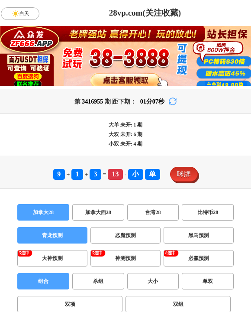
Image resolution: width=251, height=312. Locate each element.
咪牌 (184, 174)
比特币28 (207, 212)
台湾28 (153, 212)
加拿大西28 (98, 212)
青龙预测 (52, 235)
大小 (153, 281)
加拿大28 (43, 212)
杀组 (98, 281)
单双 (208, 281)
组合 (43, 281)
